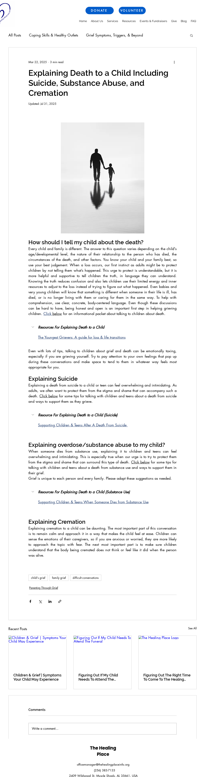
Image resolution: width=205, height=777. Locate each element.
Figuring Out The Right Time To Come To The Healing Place (167, 677)
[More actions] (174, 62)
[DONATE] (99, 10)
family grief (59, 578)
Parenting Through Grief (43, 588)
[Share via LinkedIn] (50, 601)
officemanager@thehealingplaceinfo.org (103, 764)
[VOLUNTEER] (132, 10)
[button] (191, 35)
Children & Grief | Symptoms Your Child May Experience (37, 677)
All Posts (14, 35)
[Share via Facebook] (30, 601)
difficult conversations (86, 578)
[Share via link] (60, 601)
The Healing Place (103, 751)
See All (192, 628)
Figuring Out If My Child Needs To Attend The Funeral (98, 677)
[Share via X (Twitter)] (40, 601)
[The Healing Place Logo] (167, 652)
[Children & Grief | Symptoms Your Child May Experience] (37, 652)
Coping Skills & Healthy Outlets (53, 35)
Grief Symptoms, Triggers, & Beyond (114, 35)
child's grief (38, 578)
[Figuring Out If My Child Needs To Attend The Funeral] (103, 652)
